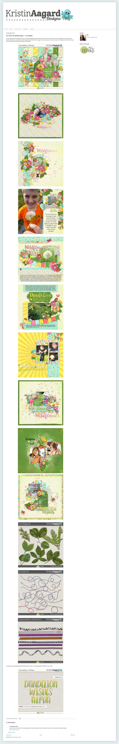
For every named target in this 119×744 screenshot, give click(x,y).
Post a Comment (11, 732)
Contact (32, 29)
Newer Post (8, 735)
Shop (11, 29)
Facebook (25, 29)
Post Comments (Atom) (16, 737)
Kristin (11, 718)
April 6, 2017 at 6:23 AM (14, 729)
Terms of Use (18, 29)
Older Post (73, 735)
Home (6, 29)
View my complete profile (92, 37)
